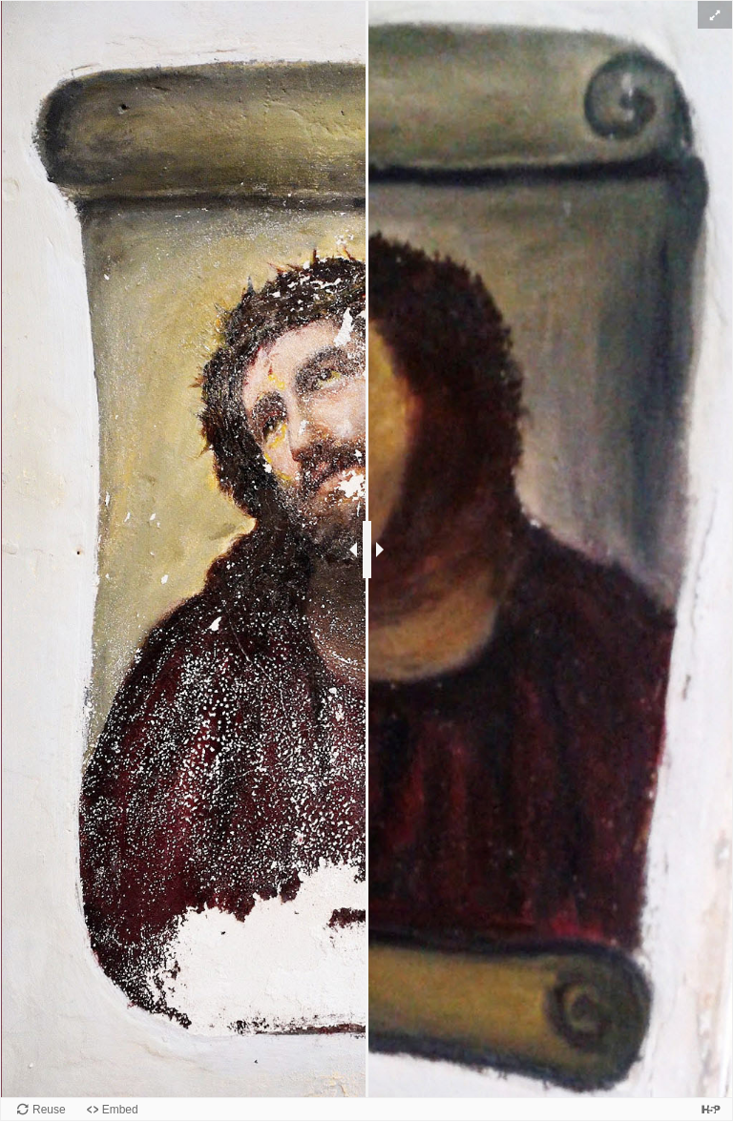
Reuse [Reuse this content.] (49, 1109)
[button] (715, 15)
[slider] (367, 549)
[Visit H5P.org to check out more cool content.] (711, 1109)
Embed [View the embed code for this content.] (120, 1109)
